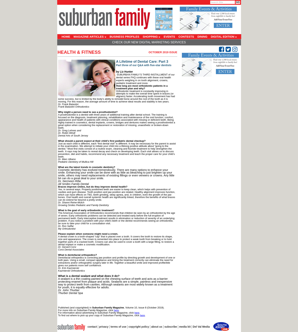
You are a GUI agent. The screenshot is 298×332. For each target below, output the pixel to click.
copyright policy (138, 326)
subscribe (170, 326)
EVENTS (169, 36)
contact (92, 326)
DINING (202, 36)
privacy (104, 326)
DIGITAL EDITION (224, 36)
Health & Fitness (79, 52)
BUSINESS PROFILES (124, 36)
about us (156, 326)
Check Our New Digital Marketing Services (149, 42)
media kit (185, 326)
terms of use (118, 326)
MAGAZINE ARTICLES (90, 36)
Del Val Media (201, 326)
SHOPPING (151, 36)
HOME (66, 36)
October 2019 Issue (163, 52)
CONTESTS (186, 36)
